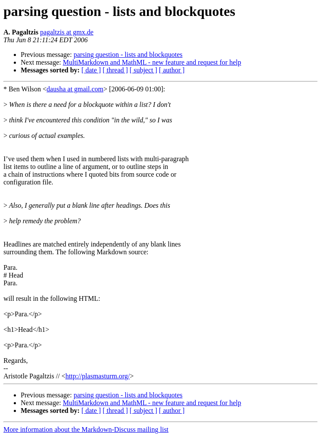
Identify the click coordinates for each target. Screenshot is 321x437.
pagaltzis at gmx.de (66, 32)
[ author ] (172, 70)
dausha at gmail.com (75, 89)
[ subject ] (143, 70)
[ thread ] (115, 70)
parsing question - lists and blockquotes (128, 54)
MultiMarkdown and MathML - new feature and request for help (152, 62)
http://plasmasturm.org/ (97, 376)
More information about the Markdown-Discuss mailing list (85, 429)
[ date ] (91, 70)
